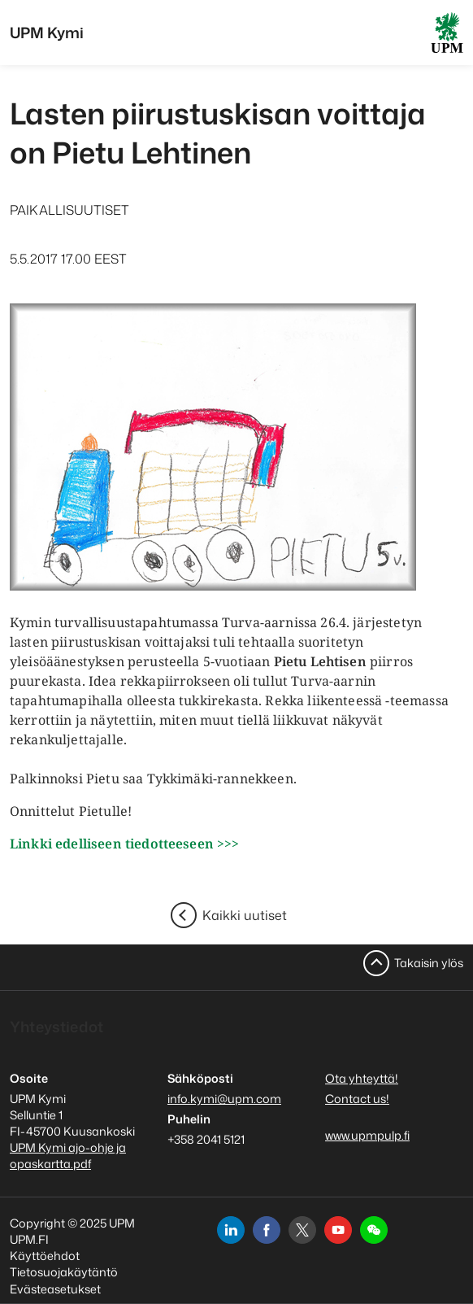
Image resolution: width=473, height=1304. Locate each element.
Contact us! (357, 1098)
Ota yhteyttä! (361, 1078)
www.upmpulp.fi (367, 1135)
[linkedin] (231, 1230)
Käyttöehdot (45, 1255)
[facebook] (266, 1230)
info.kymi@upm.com (224, 1098)
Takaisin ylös (428, 962)
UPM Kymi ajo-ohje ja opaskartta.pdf (68, 1155)
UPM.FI (29, 1239)
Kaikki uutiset (244, 915)
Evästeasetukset (55, 1288)
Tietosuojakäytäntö (64, 1271)
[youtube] (338, 1230)
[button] (374, 1230)
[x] (302, 1230)
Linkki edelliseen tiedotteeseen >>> (125, 844)
